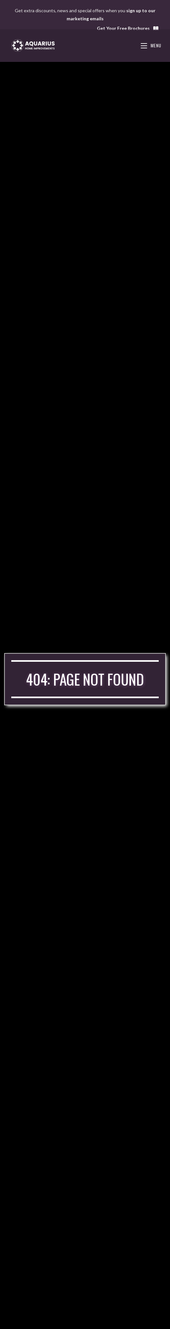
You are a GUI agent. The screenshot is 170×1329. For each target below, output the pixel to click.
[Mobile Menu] (151, 45)
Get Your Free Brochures (127, 28)
